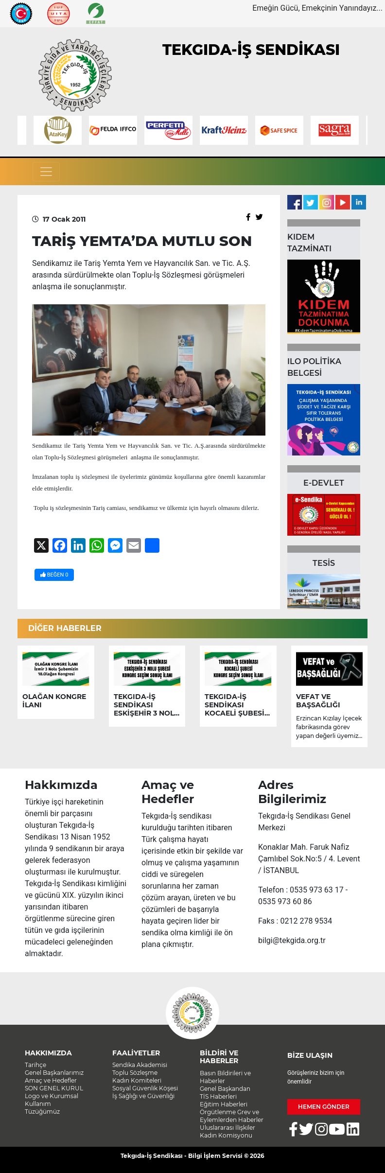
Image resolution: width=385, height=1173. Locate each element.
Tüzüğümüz (42, 1111)
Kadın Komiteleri (136, 1080)
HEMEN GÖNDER (324, 1106)
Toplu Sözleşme (135, 1072)
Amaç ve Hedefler (51, 1080)
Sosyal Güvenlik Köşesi (145, 1088)
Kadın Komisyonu (226, 1135)
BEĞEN (54, 575)
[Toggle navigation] (46, 171)
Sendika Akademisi (139, 1064)
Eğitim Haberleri (223, 1104)
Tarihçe (35, 1064)
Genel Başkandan (225, 1088)
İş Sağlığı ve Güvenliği (143, 1096)
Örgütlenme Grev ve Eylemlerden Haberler (231, 1115)
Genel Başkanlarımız (54, 1072)
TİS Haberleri (218, 1096)
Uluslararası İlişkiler (227, 1127)
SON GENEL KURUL (54, 1088)
